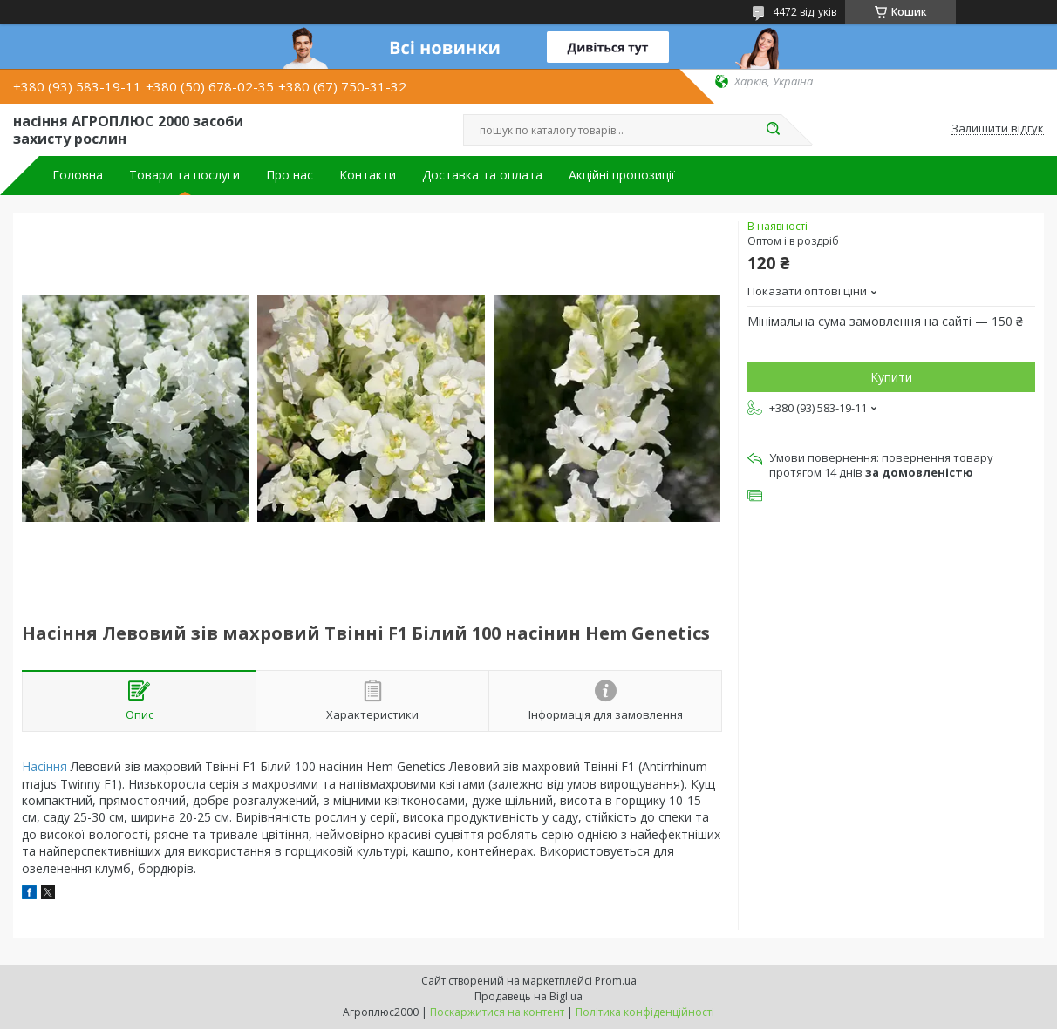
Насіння (44, 766)
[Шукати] (772, 130)
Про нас (289, 175)
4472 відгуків (804, 11)
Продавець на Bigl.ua (528, 996)
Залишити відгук (997, 129)
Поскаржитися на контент (497, 1012)
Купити (891, 377)
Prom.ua (616, 980)
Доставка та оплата (482, 175)
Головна (77, 175)
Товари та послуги (184, 175)
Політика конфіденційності (645, 1012)
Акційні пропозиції (622, 175)
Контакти (367, 175)
